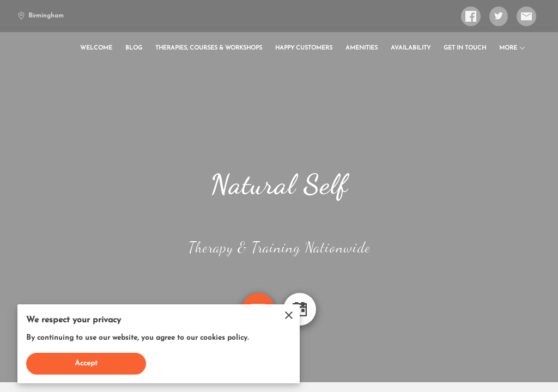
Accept (86, 363)
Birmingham (40, 15)
